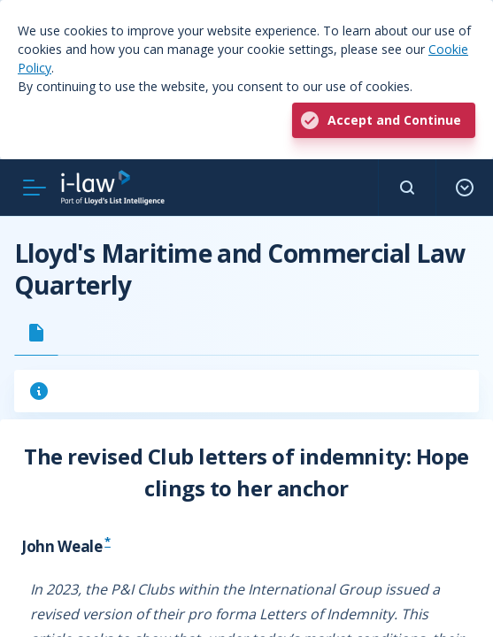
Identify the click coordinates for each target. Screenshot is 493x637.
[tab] (36, 333)
